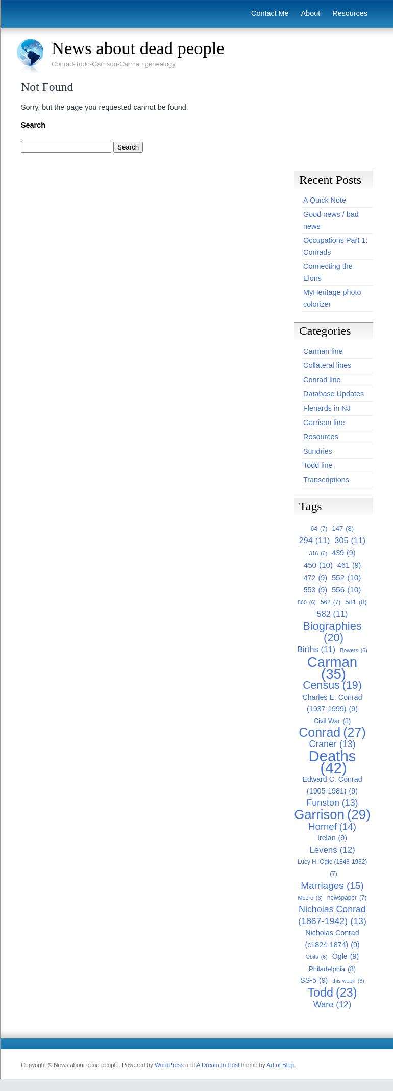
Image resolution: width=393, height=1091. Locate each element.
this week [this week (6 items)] (348, 981)
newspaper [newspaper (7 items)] (347, 898)
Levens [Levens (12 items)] (332, 850)
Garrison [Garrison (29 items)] (332, 815)
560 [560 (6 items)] (307, 602)
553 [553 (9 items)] (315, 590)
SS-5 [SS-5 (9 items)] (314, 980)
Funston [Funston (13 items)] (332, 803)
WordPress (169, 1065)
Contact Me (270, 13)
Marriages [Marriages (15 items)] (332, 885)
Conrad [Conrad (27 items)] (332, 732)
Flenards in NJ (327, 408)
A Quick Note (324, 200)
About (311, 13)
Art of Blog (280, 1065)
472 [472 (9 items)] (315, 578)
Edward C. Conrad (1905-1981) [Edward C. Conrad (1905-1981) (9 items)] (332, 786)
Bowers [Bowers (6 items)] (353, 650)
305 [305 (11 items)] (350, 541)
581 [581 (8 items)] (356, 602)
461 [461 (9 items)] (349, 566)
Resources (349, 13)
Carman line (323, 351)
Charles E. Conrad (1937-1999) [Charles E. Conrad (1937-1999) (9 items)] (332, 704)
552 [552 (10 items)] (346, 577)
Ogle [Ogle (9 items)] (345, 956)
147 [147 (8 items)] (343, 528)
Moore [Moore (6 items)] (310, 898)
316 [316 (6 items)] (318, 553)
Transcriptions (326, 480)
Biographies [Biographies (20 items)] (332, 631)
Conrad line (322, 380)
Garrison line (324, 422)
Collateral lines (327, 365)
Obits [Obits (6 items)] (317, 957)
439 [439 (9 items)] (343, 553)
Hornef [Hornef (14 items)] (332, 826)
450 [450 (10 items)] (318, 565)
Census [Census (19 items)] (332, 685)
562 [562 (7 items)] (330, 602)
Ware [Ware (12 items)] (332, 1004)
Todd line (318, 465)
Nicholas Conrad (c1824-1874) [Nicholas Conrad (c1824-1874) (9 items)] (332, 940)
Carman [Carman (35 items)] (332, 668)
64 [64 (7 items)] (319, 529)
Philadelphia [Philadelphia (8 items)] (332, 969)
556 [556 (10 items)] (346, 590)
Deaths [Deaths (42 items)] (332, 762)
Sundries (317, 451)
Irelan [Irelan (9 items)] (332, 838)
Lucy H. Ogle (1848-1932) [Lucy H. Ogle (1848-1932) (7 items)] (332, 869)
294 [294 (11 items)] (314, 541)
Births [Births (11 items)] (316, 649)
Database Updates (333, 394)
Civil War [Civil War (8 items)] (332, 721)
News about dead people (138, 48)
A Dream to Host (217, 1065)
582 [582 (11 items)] (332, 614)
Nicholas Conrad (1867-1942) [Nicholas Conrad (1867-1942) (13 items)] (332, 915)
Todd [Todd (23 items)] (332, 993)
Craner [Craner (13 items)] (332, 744)
